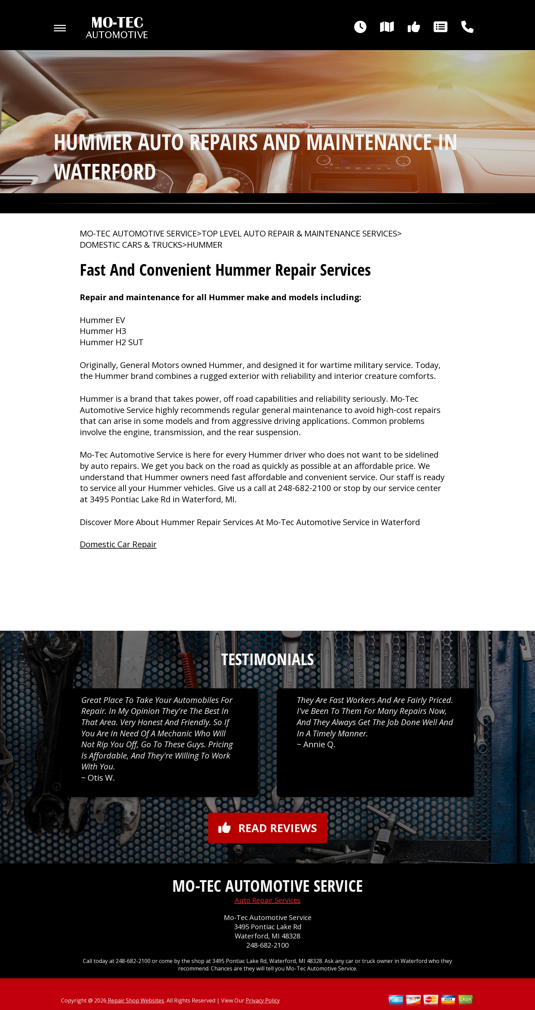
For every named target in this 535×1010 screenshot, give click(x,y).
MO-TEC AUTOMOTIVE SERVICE (138, 233)
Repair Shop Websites (135, 1000)
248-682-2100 (304, 487)
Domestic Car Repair (118, 544)
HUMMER (204, 244)
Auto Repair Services (268, 900)
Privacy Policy (263, 1000)
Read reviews (267, 828)
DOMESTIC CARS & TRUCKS (131, 244)
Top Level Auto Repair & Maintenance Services (299, 233)
